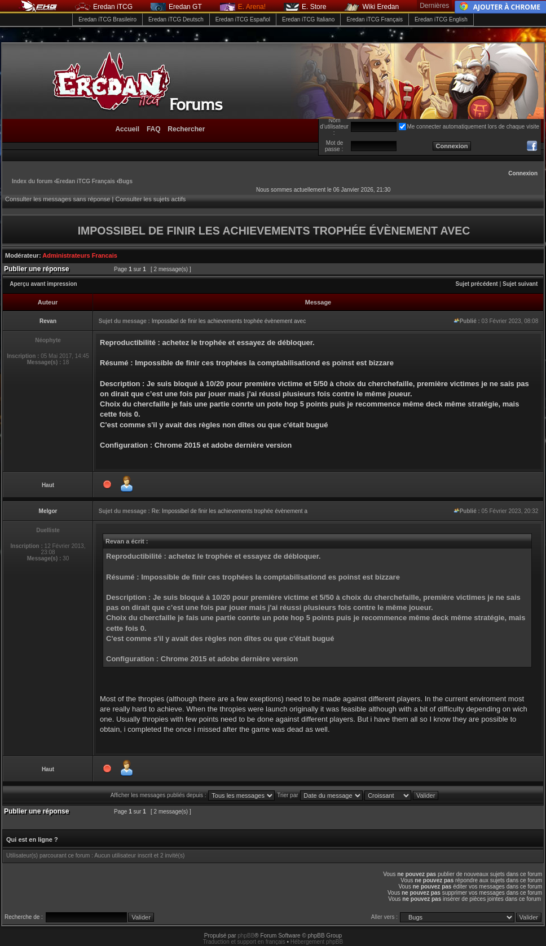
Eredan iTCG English (441, 19)
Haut (48, 485)
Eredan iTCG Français (374, 19)
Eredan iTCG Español (242, 19)
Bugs (125, 181)
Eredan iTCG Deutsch (176, 19)
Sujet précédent (477, 284)
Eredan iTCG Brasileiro (107, 19)
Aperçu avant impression (43, 284)
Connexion (523, 173)
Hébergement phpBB (316, 942)
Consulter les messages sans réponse (57, 199)
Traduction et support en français (244, 942)
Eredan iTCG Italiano (308, 19)
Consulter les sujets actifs (150, 199)
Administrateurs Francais (79, 255)
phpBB (245, 935)
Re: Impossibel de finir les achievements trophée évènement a (229, 511)
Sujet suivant (520, 284)
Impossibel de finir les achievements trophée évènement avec (229, 321)
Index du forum (32, 181)
